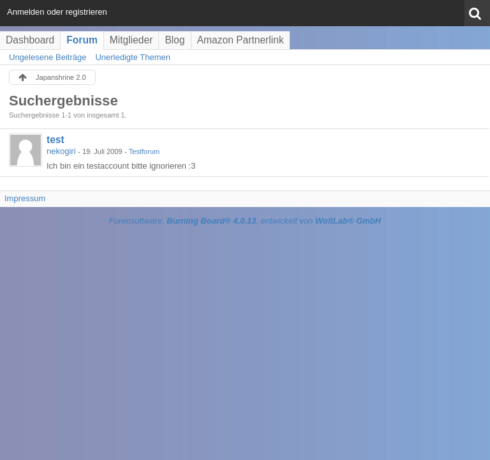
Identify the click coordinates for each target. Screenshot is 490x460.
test (55, 139)
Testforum (144, 151)
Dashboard (30, 39)
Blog (174, 39)
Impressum (24, 198)
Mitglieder (131, 39)
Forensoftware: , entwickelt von (245, 221)
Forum (82, 39)
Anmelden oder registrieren (57, 12)
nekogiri (61, 151)
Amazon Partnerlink (240, 39)
